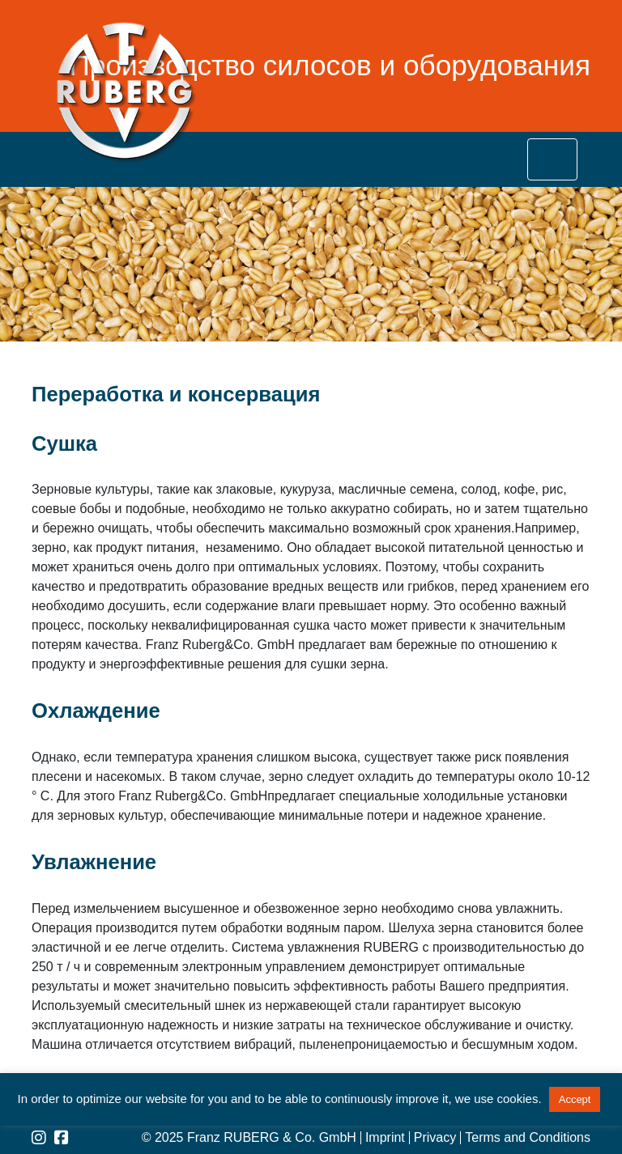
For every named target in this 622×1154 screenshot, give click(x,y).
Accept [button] (575, 1099)
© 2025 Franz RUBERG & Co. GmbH (249, 1137)
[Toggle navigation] (552, 159)
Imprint (385, 1137)
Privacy (435, 1137)
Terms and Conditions (527, 1137)
